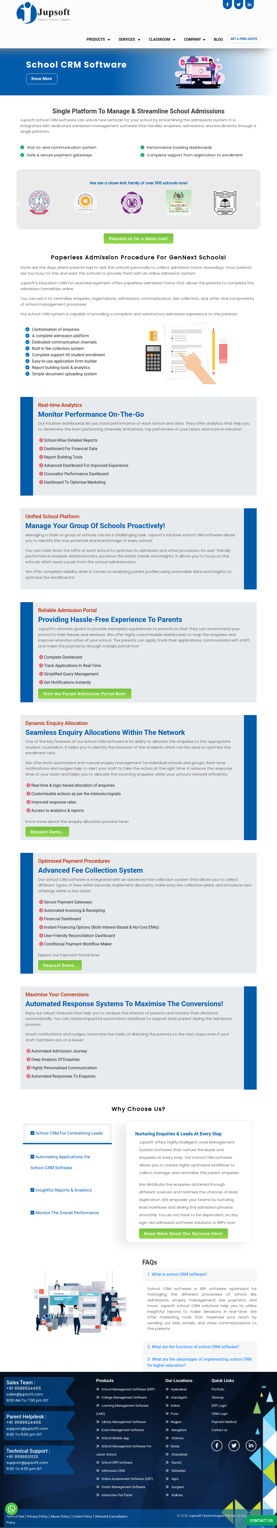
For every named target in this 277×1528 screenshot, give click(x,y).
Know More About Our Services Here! (183, 1233)
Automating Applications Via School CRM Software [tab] (60, 1162)
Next (258, 203)
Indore (172, 1405)
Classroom (162, 39)
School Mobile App (112, 1438)
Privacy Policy (37, 1516)
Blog (218, 39)
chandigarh (176, 1397)
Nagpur (173, 1422)
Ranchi (173, 1462)
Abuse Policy (60, 1516)
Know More (42, 78)
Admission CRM (110, 1471)
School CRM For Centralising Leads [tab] (66, 1133)
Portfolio (217, 1389)
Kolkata (174, 1495)
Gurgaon (174, 1487)
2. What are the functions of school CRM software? (193, 1346)
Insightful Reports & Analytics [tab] (61, 1190)
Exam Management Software (120, 1430)
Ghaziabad (176, 1454)
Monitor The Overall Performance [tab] (64, 1212)
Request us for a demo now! (138, 238)
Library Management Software (121, 1422)
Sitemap (217, 1397)
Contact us (219, 1430)
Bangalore (176, 1430)
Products (98, 39)
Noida (172, 1446)
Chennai (174, 1438)
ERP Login (218, 1405)
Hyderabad (176, 1389)
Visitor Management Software (120, 1487)
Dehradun (175, 1471)
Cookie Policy (82, 1516)
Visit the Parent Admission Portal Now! (84, 693)
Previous (18, 203)
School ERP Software (114, 1462)
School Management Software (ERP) (125, 1389)
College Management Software (121, 1397)
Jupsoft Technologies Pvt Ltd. (212, 1515)
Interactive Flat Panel (114, 1495)
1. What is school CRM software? (177, 1274)
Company (194, 39)
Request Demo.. (47, 831)
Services (129, 39)
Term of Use (15, 1516)
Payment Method (224, 1422)
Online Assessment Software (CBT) (124, 1479)
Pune (171, 1414)
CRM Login (219, 1414)
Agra (171, 1479)
